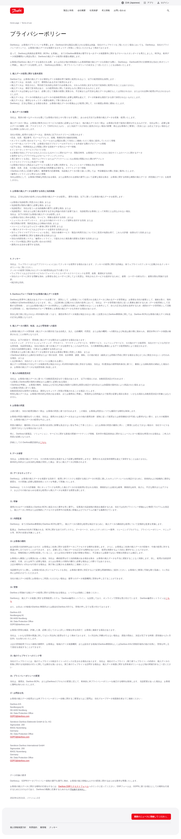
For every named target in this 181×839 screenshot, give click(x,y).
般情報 (43, 827)
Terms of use (27, 23)
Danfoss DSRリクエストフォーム (73, 786)
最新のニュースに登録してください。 (151, 817)
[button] (148, 3)
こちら (43, 442)
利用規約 (33, 827)
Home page (14, 23)
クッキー (53, 827)
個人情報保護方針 (18, 827)
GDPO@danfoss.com (19, 716)
